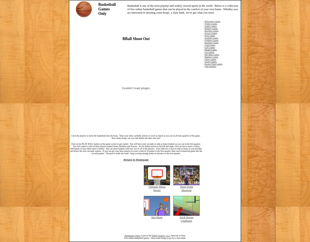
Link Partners (210, 66)
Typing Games (211, 24)
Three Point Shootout (186, 188)
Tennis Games (211, 26)
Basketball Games (132, 235)
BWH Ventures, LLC (161, 235)
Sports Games (211, 61)
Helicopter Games (212, 21)
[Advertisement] (136, 26)
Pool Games (210, 35)
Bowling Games (212, 31)
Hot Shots (157, 217)
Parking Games (211, 28)
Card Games (210, 45)
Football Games (212, 38)
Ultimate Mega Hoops (157, 188)
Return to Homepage (136, 159)
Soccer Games (211, 33)
